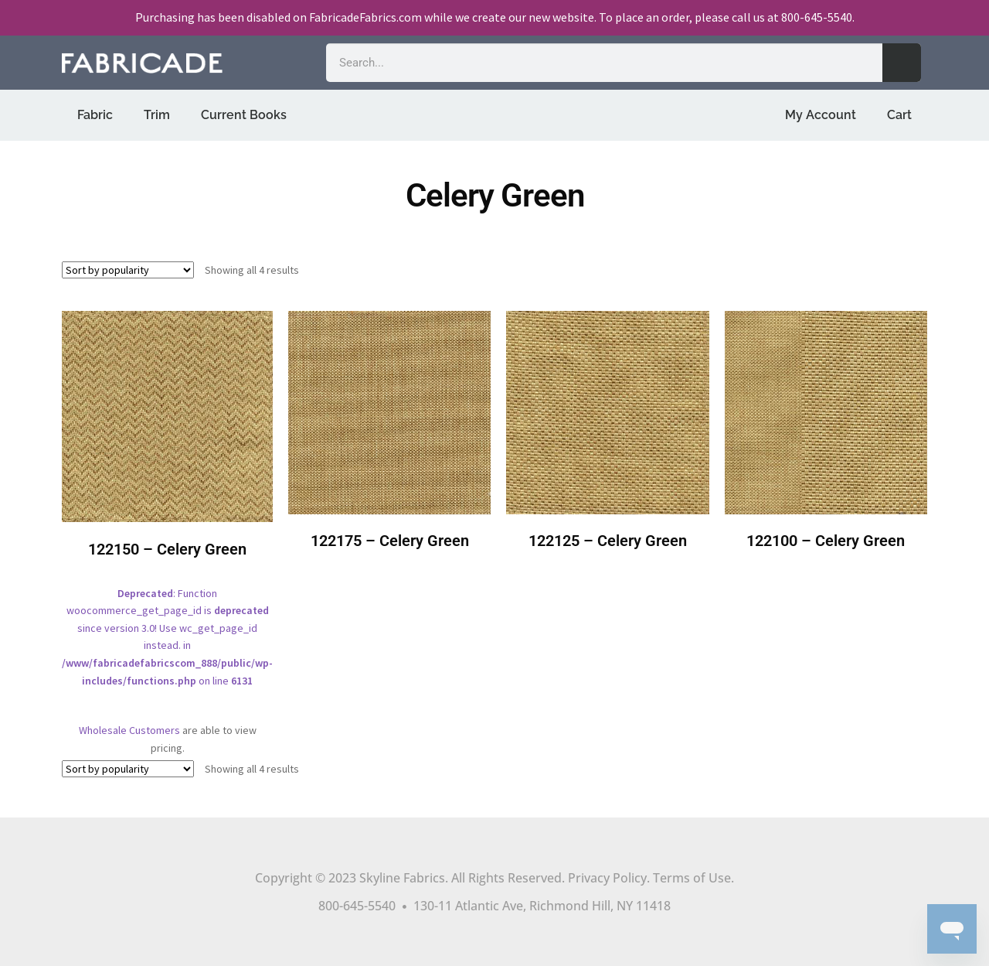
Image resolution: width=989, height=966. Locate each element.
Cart (899, 115)
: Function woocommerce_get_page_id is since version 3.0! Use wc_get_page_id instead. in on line (167, 510)
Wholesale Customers (129, 730)
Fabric (95, 115)
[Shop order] (128, 269)
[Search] (901, 62)
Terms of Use (692, 877)
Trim (157, 115)
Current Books (244, 115)
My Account (820, 115)
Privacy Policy (607, 877)
